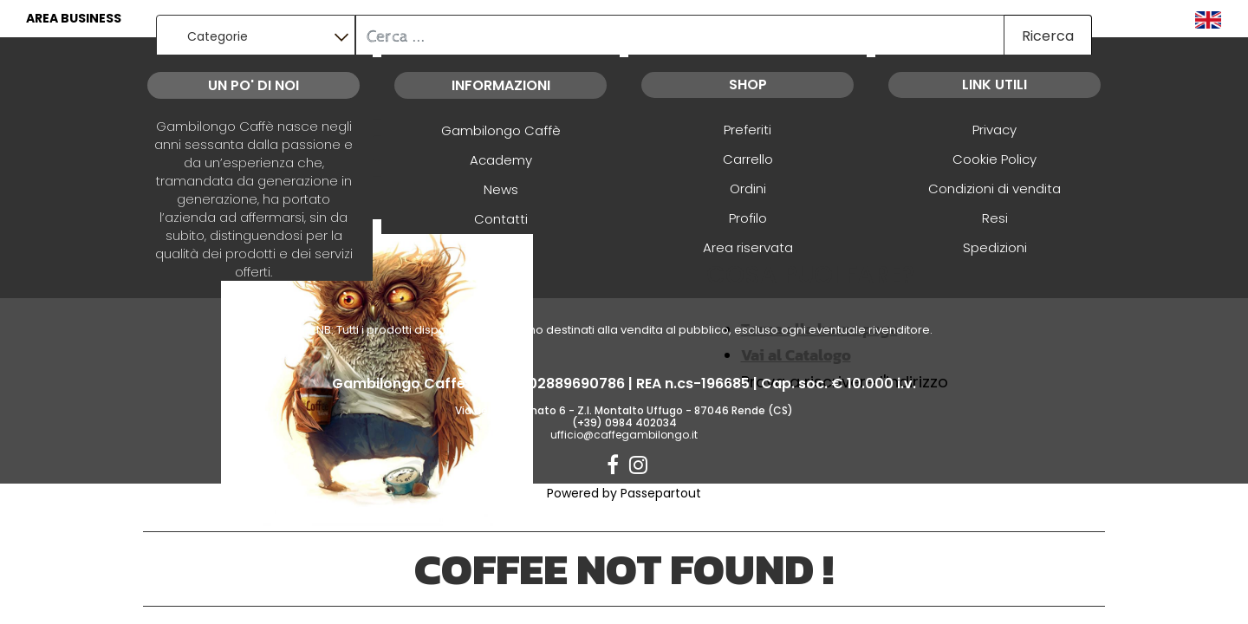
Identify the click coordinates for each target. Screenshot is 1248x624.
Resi (995, 218)
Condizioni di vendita (994, 188)
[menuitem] (1208, 18)
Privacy (994, 129)
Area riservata (748, 247)
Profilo (748, 218)
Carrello (748, 159)
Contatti (501, 219)
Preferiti (747, 129)
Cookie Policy (994, 159)
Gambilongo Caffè (501, 130)
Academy (501, 160)
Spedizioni (995, 247)
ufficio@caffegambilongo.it (624, 434)
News (501, 189)
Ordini (748, 188)
